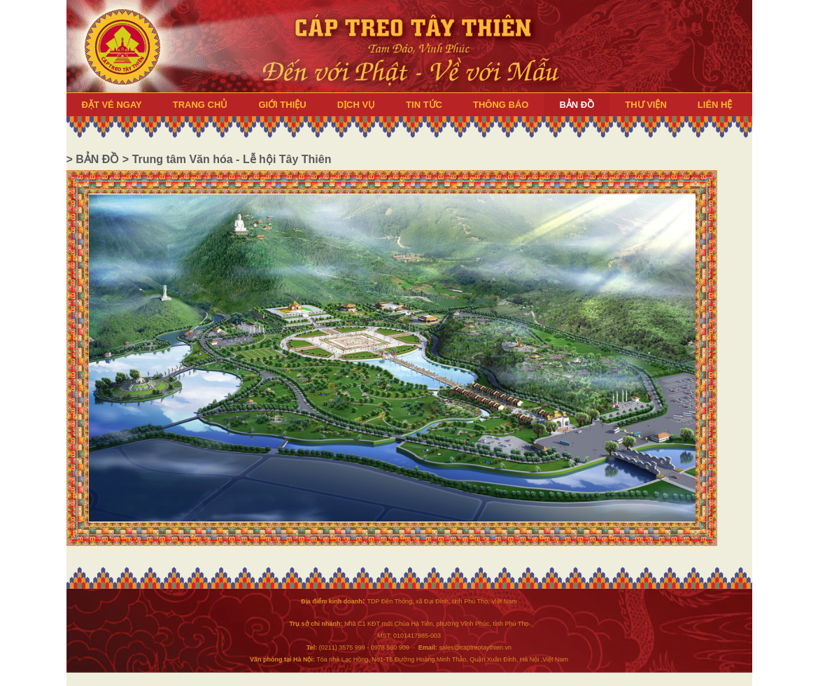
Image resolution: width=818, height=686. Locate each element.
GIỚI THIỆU (282, 104)
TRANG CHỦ (200, 104)
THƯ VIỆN (646, 104)
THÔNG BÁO (500, 104)
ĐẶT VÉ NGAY (112, 104)
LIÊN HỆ (715, 104)
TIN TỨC (424, 104)
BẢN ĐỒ (576, 104)
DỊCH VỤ (356, 104)
